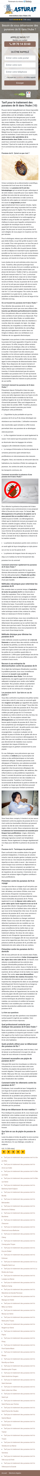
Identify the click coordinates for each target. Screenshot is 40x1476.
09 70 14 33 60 (20, 44)
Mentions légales (15, 1473)
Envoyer (20, 83)
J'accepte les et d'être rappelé (21, 77)
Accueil (4, 1473)
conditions (20, 77)
